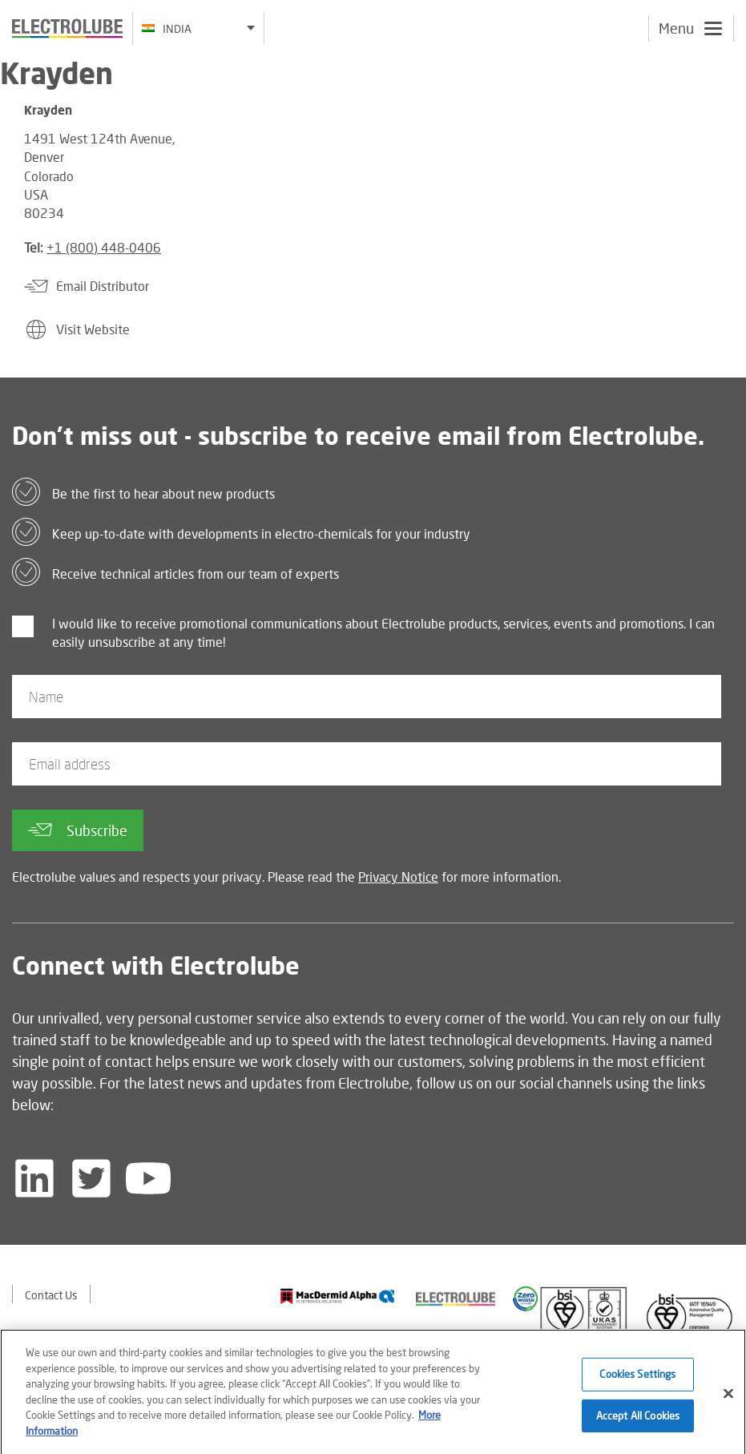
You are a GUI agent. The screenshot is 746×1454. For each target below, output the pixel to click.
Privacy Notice (398, 876)
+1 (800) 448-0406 (103, 247)
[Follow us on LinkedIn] (34, 1178)
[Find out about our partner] (338, 1296)
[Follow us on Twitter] (91, 1178)
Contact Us (51, 1295)
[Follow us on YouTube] (148, 1178)
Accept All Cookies (637, 1420)
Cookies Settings (637, 1378)
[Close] (728, 1398)
